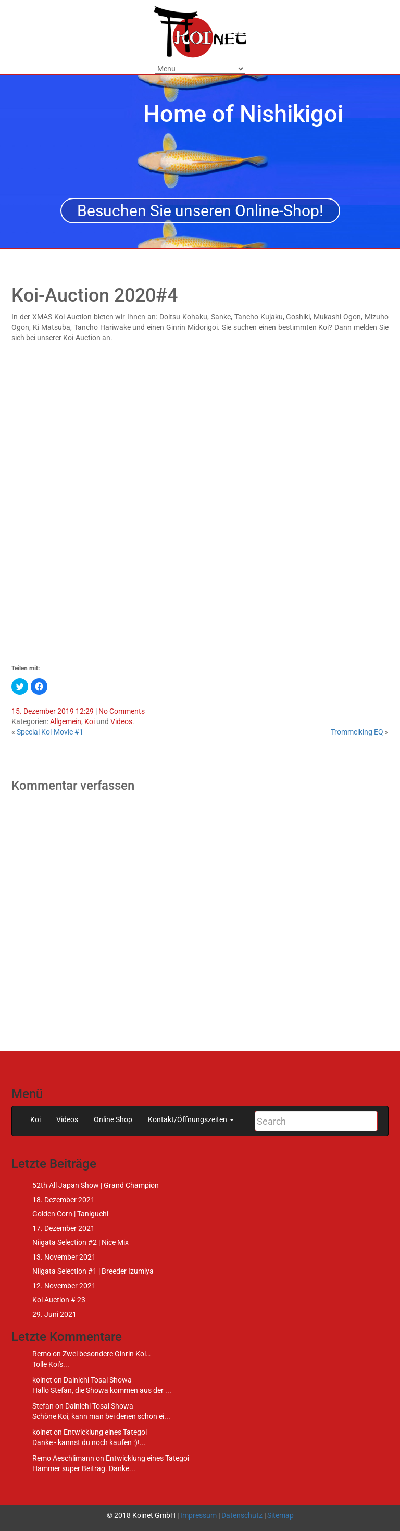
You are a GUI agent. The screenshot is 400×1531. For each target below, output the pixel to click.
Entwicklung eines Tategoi (105, 1432)
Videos (121, 721)
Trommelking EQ (357, 732)
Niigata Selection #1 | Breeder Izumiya (93, 1271)
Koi (89, 721)
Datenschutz (241, 1515)
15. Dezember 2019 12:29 (52, 711)
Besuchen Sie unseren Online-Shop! (200, 211)
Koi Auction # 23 (58, 1300)
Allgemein (65, 721)
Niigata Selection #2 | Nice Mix (80, 1242)
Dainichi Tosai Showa (98, 1380)
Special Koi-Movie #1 (50, 732)
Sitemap (280, 1515)
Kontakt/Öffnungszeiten (191, 1119)
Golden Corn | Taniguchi (70, 1214)
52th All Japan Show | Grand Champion (95, 1185)
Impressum (198, 1515)
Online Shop (113, 1119)
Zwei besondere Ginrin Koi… (107, 1354)
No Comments (121, 711)
